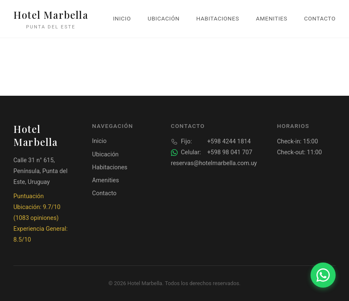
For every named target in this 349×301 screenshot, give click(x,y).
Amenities (271, 18)
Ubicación (163, 18)
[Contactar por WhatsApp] (323, 275)
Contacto (320, 18)
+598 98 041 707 (211, 152)
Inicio (122, 18)
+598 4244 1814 (211, 141)
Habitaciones (217, 18)
